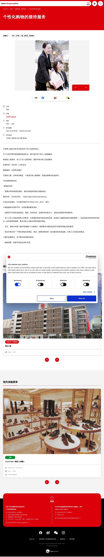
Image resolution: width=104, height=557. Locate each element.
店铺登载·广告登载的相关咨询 (47, 539)
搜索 (11, 9)
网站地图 (72, 539)
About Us (32, 539)
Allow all (82, 298)
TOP (6, 9)
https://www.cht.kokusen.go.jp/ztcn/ (17, 523)
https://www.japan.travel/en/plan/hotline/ (68, 518)
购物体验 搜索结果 (20, 9)
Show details (87, 292)
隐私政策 (62, 539)
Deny (52, 298)
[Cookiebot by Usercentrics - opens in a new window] (87, 257)
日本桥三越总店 (11, 116)
